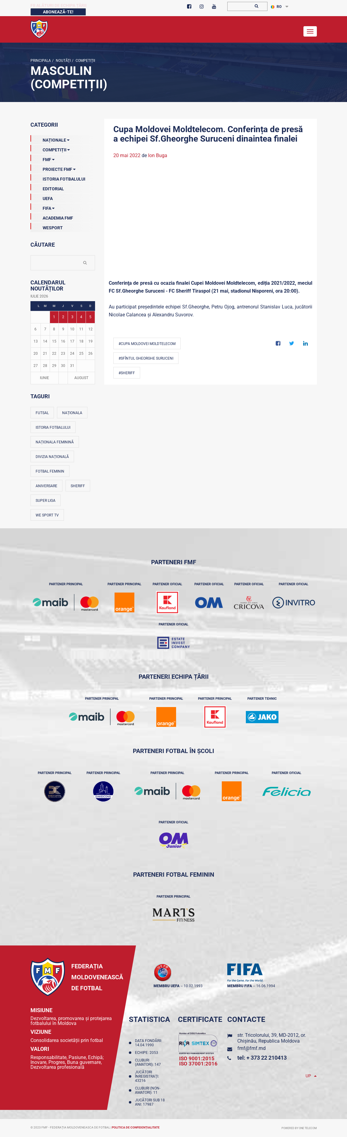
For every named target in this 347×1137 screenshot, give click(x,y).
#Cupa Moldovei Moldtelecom (147, 344)
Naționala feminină (55, 442)
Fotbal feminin (50, 471)
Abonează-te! (58, 11)
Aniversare (46, 486)
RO (276, 7)
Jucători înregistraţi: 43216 (147, 1076)
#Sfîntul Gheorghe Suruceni (146, 358)
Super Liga (45, 500)
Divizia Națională (52, 457)
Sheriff (78, 486)
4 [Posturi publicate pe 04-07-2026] (81, 317)
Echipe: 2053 (147, 1053)
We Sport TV (47, 515)
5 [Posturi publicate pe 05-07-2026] (90, 317)
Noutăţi (63, 60)
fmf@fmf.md (251, 1048)
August (81, 378)
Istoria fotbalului (53, 427)
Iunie (44, 378)
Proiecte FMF (53, 168)
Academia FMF (51, 216)
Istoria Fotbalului (57, 177)
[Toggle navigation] (310, 31)
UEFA (41, 197)
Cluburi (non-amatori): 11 (147, 1090)
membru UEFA (166, 986)
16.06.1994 (265, 986)
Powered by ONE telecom (299, 1128)
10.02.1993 (193, 986)
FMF (42, 158)
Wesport (46, 226)
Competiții (85, 60)
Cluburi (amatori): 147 (149, 1062)
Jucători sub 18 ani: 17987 (150, 1102)
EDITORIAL (47, 187)
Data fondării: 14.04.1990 (148, 1043)
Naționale (49, 139)
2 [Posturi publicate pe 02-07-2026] (63, 317)
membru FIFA (239, 986)
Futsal (42, 413)
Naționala (72, 413)
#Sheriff (127, 373)
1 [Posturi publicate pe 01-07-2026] (54, 317)
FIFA (42, 207)
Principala (40, 60)
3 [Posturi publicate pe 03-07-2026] (72, 317)
